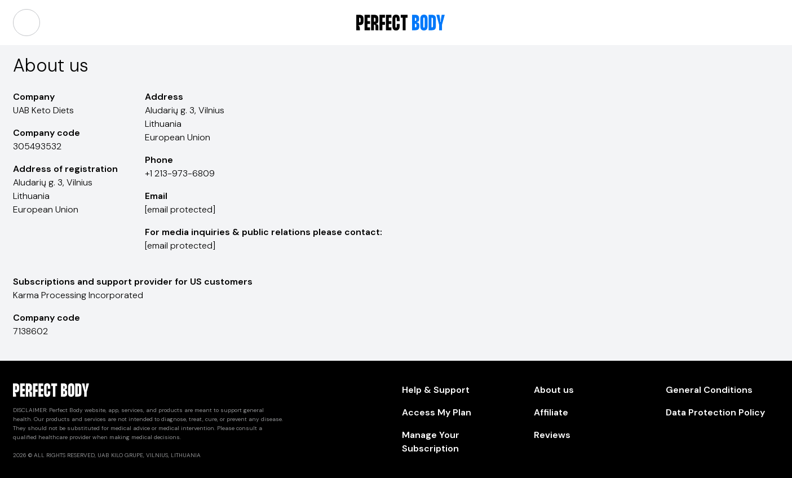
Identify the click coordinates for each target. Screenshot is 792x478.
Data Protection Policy (715, 412)
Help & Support (436, 390)
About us (554, 390)
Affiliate (551, 412)
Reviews (552, 435)
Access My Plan (436, 412)
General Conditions (709, 390)
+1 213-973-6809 (180, 173)
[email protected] (180, 209)
